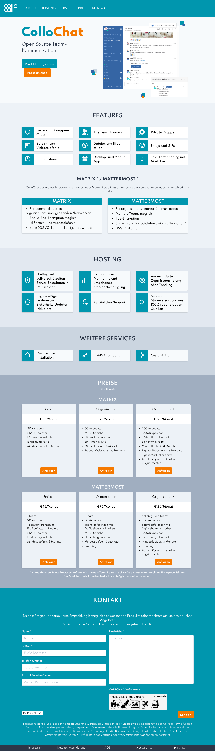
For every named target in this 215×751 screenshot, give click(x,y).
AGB (107, 747)
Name (27, 631)
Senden (185, 715)
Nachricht (116, 631)
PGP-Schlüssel (32, 713)
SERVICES (66, 8)
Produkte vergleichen (39, 64)
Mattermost (76, 187)
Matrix (96, 187)
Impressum (35, 747)
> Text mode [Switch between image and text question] (160, 696)
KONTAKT (99, 8)
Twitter (181, 748)
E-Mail (27, 646)
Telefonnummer (32, 661)
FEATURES (29, 8)
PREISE (83, 8)
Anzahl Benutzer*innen (36, 675)
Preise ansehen (37, 73)
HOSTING (48, 8)
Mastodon (145, 748)
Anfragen (48, 471)
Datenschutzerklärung (71, 747)
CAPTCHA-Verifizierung (124, 689)
